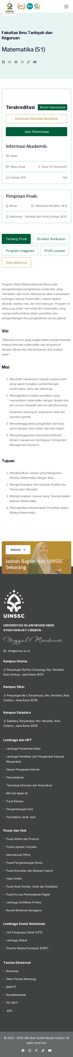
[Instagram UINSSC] (29, 1050)
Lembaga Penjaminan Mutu (23, 748)
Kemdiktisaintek (16, 994)
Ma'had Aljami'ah (17, 793)
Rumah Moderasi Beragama (23, 910)
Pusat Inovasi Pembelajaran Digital (28, 894)
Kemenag (12, 971)
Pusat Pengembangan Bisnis (24, 862)
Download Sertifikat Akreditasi (36, 119)
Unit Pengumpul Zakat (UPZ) (24, 932)
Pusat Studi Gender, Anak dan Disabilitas (32, 886)
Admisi (18, 550)
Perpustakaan (15, 777)
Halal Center (14, 878)
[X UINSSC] (36, 1050)
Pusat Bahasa (14, 801)
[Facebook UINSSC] (23, 1050)
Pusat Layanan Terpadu (21, 846)
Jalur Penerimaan (36, 131)
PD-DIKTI (12, 1002)
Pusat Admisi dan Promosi (22, 839)
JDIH (9, 1010)
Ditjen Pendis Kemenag (21, 979)
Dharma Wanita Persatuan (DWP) (27, 948)
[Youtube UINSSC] (49, 1050)
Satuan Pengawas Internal (22, 769)
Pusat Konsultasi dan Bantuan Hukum (29, 870)
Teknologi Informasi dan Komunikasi (29, 785)
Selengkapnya (16, 262)
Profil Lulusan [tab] (54, 251)
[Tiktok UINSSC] (43, 1050)
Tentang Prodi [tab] (16, 239)
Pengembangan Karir (19, 809)
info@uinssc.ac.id (19, 651)
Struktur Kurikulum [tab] (51, 239)
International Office (18, 854)
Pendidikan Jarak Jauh (21, 817)
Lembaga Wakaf (16, 940)
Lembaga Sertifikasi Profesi (23, 902)
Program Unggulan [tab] (20, 251)
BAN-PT (11, 987)
